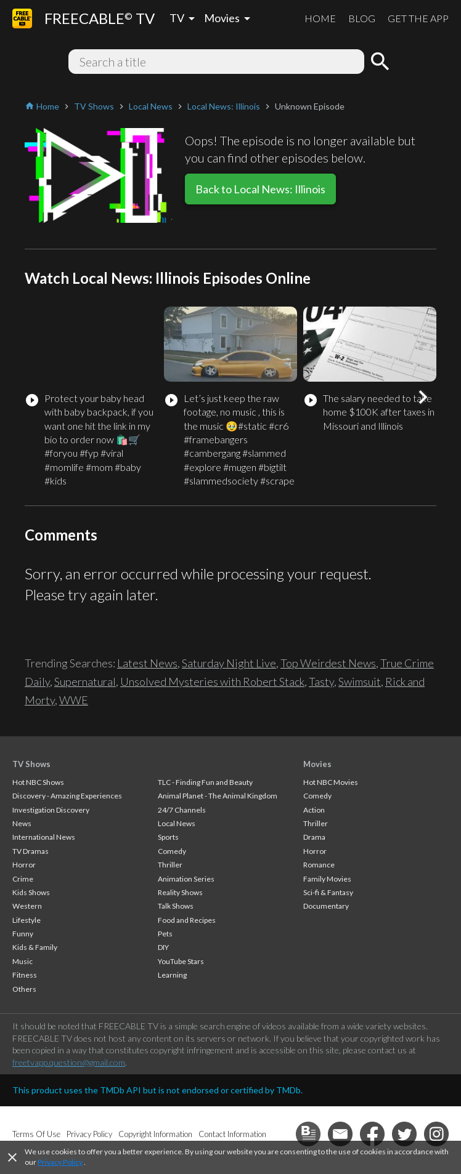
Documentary (326, 906)
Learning (172, 974)
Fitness (24, 974)
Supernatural (85, 681)
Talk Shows (176, 906)
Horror (24, 864)
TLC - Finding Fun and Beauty (205, 782)
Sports (168, 837)
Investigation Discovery (50, 809)
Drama (314, 837)
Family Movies (327, 878)
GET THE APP (418, 18)
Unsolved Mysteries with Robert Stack (212, 681)
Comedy (172, 851)
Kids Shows (31, 892)
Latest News (147, 663)
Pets (165, 933)
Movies (317, 764)
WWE (73, 700)
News (21, 823)
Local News (176, 823)
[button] (422, 397)
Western (27, 906)
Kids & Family (34, 947)
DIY (163, 947)
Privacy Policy (60, 1162)
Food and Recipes (187, 920)
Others (24, 989)
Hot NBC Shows (38, 782)
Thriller (170, 864)
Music (22, 961)
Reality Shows (180, 892)
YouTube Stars (181, 961)
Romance (319, 864)
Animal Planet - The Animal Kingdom (217, 795)
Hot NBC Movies (330, 782)
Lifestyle (26, 920)
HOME (320, 18)
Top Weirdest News (328, 663)
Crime (22, 878)
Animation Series (186, 878)
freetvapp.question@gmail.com (68, 1062)
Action (314, 809)
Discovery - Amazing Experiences (67, 795)
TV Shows (31, 764)
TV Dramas (30, 851)
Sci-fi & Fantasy (328, 892)
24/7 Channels (182, 809)
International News (43, 837)
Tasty (321, 681)
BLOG (361, 18)
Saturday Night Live (229, 663)
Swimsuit (359, 681)
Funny (22, 933)
